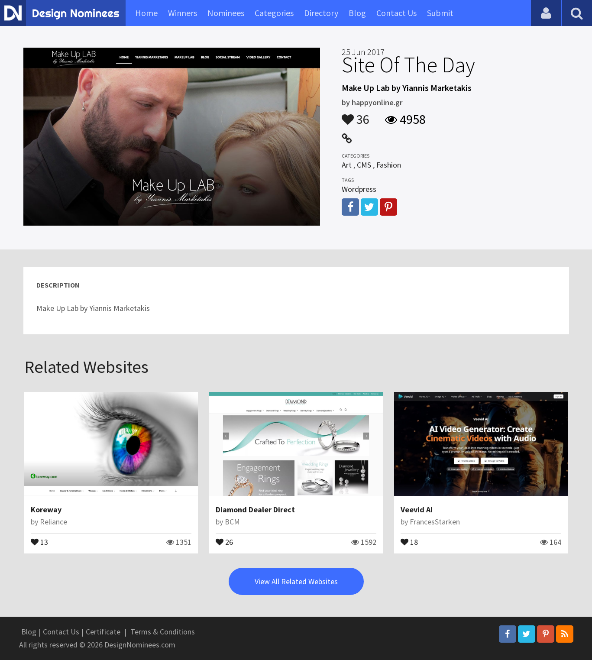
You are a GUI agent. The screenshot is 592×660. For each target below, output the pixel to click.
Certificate (103, 632)
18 (409, 541)
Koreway (46, 509)
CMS (364, 165)
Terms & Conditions (162, 632)
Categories (274, 12)
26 (224, 541)
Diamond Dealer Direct (255, 509)
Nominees (225, 12)
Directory (321, 12)
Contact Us (396, 12)
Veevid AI (417, 509)
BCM (232, 522)
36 (355, 115)
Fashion (388, 165)
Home (146, 12)
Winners (182, 12)
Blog (357, 12)
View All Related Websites (296, 581)
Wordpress (359, 189)
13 (39, 541)
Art (347, 165)
